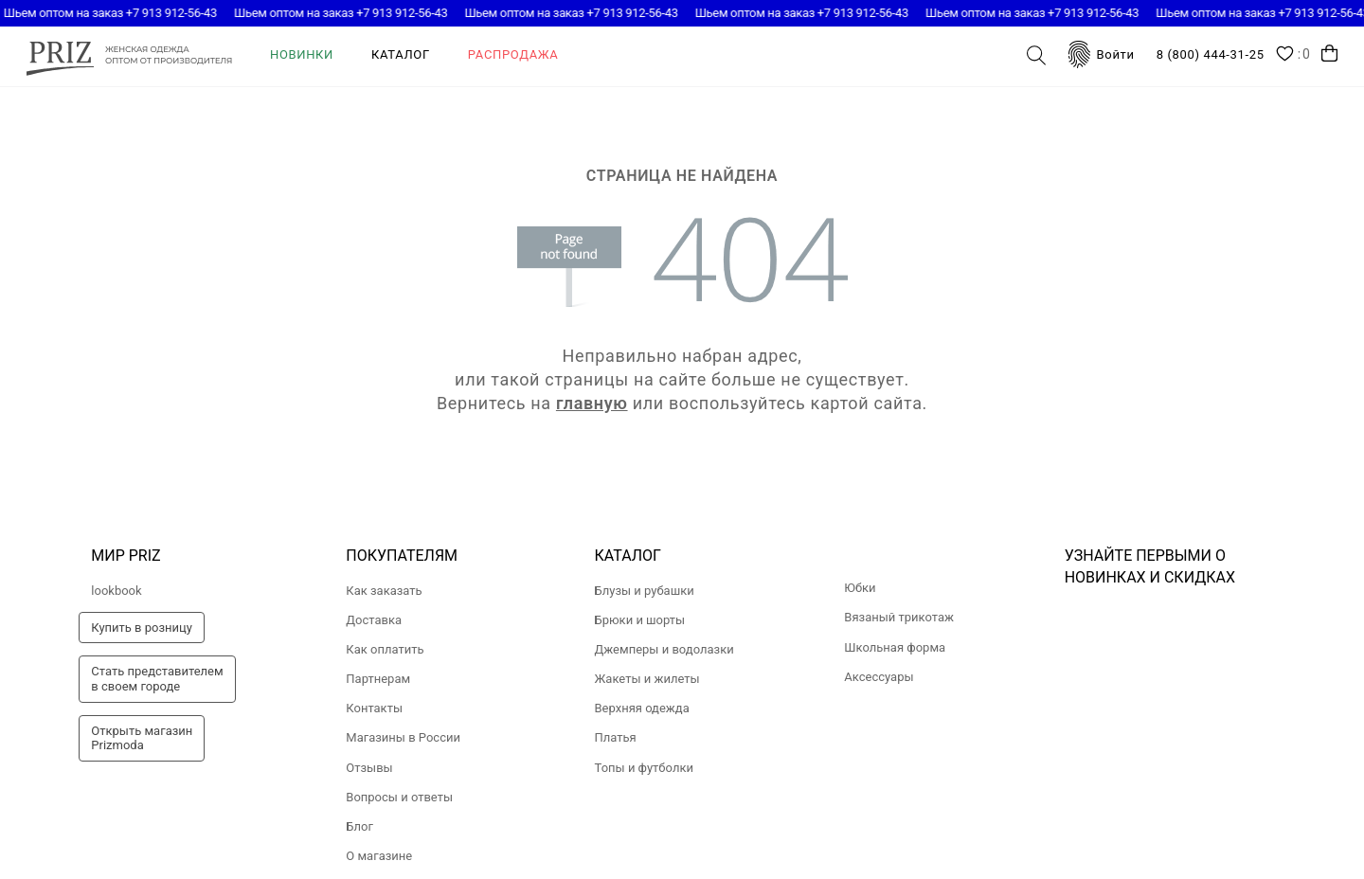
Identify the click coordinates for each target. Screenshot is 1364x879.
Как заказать (384, 590)
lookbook (116, 590)
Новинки (301, 54)
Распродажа (513, 54)
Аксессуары (878, 677)
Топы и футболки (644, 768)
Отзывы (369, 768)
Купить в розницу (141, 627)
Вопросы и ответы (399, 797)
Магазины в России (403, 737)
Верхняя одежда (642, 708)
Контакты (374, 708)
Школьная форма (894, 647)
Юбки (859, 588)
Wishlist (1293, 54)
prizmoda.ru (129, 55)
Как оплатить (384, 649)
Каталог (400, 54)
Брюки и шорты (640, 620)
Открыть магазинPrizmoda (141, 738)
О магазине (379, 856)
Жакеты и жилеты (647, 679)
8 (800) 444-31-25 (1211, 54)
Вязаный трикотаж (899, 617)
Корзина (1329, 54)
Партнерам (378, 679)
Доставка (374, 620)
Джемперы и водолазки (664, 649)
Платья (616, 737)
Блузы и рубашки (644, 590)
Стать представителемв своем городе (157, 678)
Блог (359, 826)
